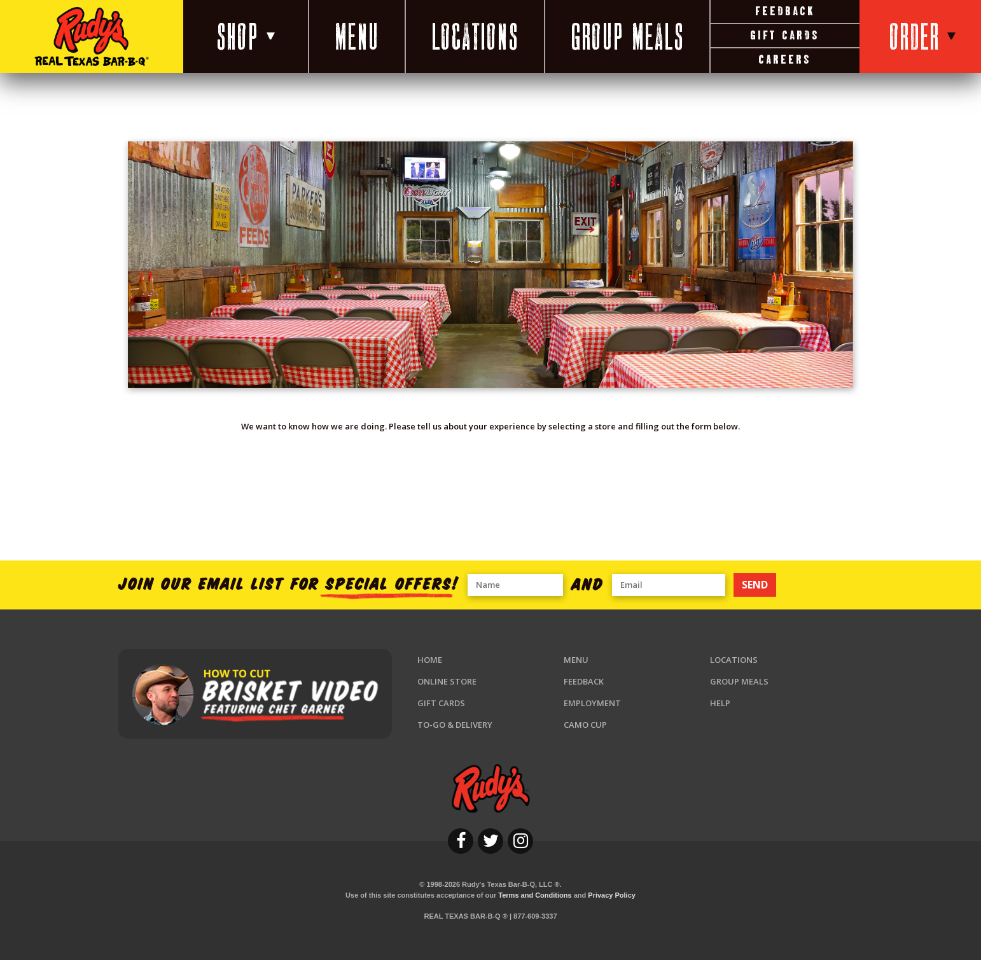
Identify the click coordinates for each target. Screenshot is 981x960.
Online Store (447, 681)
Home (429, 659)
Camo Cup (585, 724)
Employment (592, 703)
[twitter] (490, 841)
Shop (245, 36)
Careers (784, 59)
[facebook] (460, 841)
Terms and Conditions (534, 895)
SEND (755, 585)
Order (922, 36)
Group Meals (627, 36)
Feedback (784, 11)
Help (720, 703)
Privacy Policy (612, 895)
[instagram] (520, 841)
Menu (357, 36)
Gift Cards (784, 35)
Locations (474, 36)
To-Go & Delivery (454, 724)
